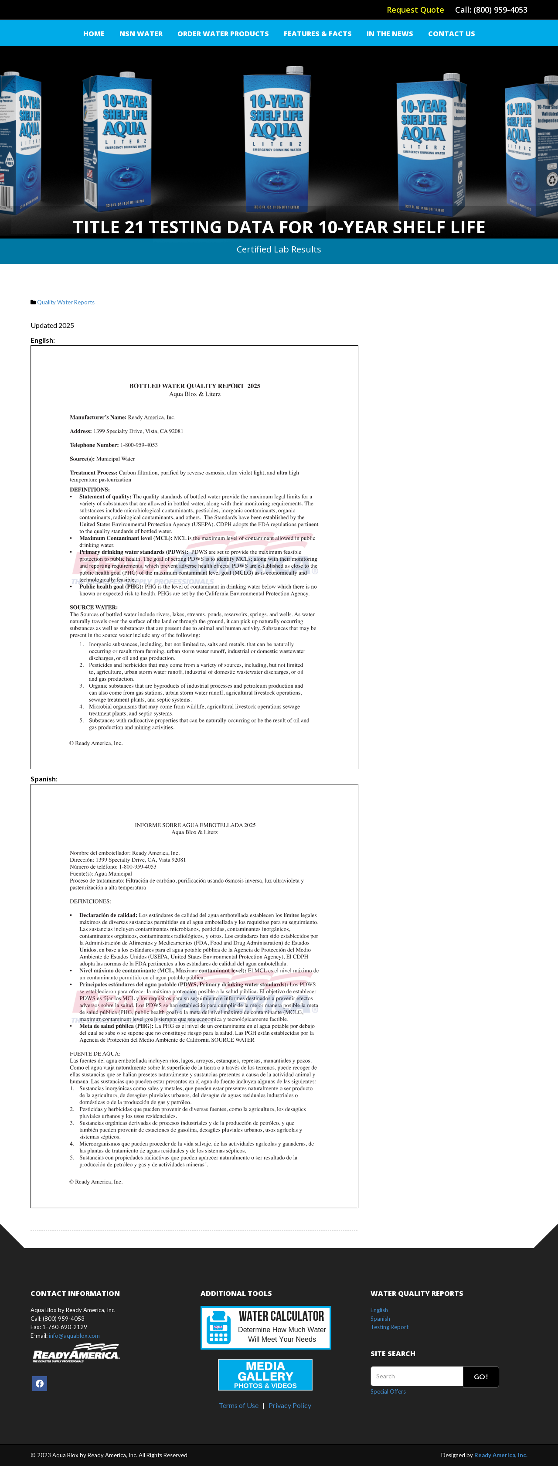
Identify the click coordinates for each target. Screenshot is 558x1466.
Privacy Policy (290, 1405)
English (379, 1309)
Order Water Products (223, 33)
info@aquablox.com (74, 1335)
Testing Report (389, 1326)
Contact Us (451, 33)
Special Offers (388, 1391)
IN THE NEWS (390, 33)
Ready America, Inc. (500, 1455)
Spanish (380, 1318)
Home (94, 33)
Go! (481, 1376)
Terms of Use (239, 1405)
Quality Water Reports (66, 302)
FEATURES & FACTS (318, 33)
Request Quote (415, 9)
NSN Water (141, 33)
